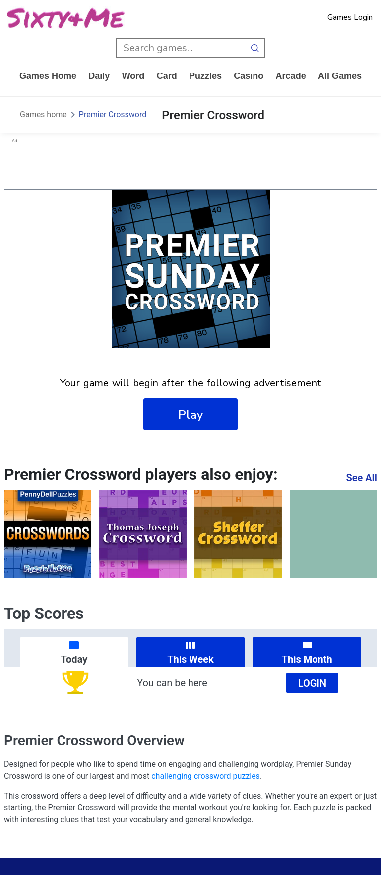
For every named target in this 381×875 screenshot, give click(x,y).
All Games (340, 76)
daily (99, 76)
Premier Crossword (112, 114)
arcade (291, 76)
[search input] (181, 48)
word (133, 76)
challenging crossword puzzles (205, 776)
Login (312, 683)
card (167, 76)
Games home (47, 76)
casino (248, 76)
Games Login (350, 17)
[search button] (255, 48)
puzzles (205, 76)
